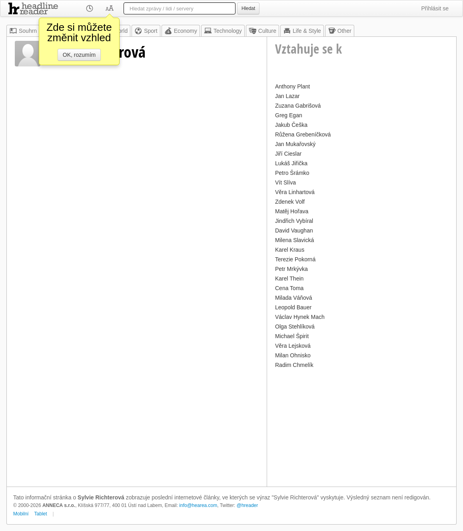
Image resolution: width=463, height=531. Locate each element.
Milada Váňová (293, 298)
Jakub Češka (291, 125)
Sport (145, 31)
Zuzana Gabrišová (298, 105)
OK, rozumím (79, 55)
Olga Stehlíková (295, 326)
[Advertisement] (361, 427)
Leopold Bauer (293, 307)
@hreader (247, 505)
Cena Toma (289, 288)
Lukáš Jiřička (291, 163)
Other (339, 31)
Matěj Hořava (291, 211)
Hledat (248, 8)
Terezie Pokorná (295, 259)
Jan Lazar (287, 96)
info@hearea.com (198, 505)
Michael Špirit (292, 336)
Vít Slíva (285, 182)
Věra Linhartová (295, 192)
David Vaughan (294, 230)
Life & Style (302, 31)
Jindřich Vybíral (294, 221)
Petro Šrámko (292, 173)
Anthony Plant (292, 86)
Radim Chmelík (294, 365)
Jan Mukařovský (295, 144)
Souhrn (23, 31)
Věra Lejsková (293, 346)
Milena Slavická (294, 240)
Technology (223, 31)
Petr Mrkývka (291, 269)
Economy (180, 31)
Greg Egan (288, 115)
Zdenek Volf (290, 201)
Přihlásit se (435, 8)
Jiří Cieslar (288, 153)
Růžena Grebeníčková (303, 134)
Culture (262, 31)
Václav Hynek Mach (300, 317)
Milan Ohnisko (293, 355)
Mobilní (21, 514)
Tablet (40, 514)
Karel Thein (289, 278)
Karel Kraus (289, 249)
